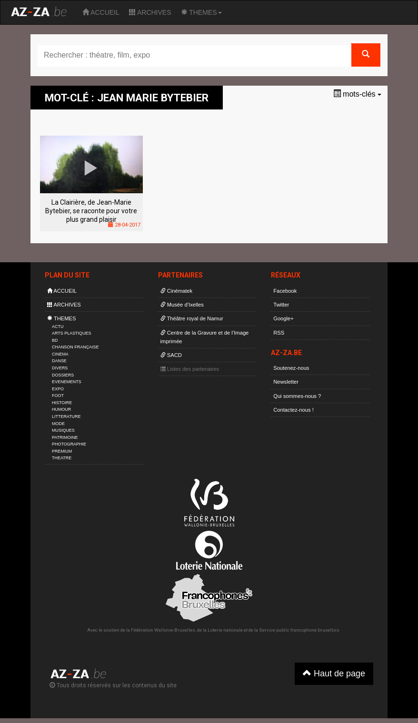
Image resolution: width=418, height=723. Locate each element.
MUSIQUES (63, 430)
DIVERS (60, 368)
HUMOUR (61, 409)
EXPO (58, 388)
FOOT (58, 395)
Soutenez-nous (291, 368)
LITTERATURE (66, 416)
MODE (58, 423)
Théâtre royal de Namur (191, 318)
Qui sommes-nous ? (297, 396)
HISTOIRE (62, 402)
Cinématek (176, 291)
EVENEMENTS (66, 381)
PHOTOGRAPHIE (69, 444)
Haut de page (334, 673)
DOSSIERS (63, 375)
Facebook (285, 291)
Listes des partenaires (189, 369)
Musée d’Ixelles (182, 304)
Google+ (283, 318)
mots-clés (357, 94)
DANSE (59, 360)
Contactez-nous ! (293, 410)
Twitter (281, 304)
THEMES (201, 12)
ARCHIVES (150, 12)
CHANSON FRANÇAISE (75, 347)
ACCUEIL (100, 12)
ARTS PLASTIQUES (71, 333)
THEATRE (61, 458)
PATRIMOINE (65, 437)
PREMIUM (62, 451)
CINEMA (60, 354)
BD (55, 340)
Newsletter (286, 382)
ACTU (57, 326)
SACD (171, 355)
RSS (278, 333)
